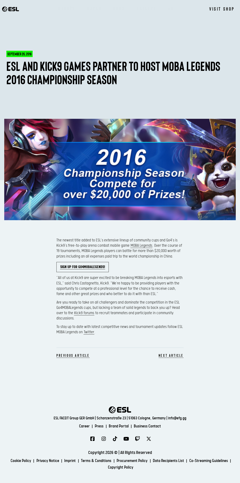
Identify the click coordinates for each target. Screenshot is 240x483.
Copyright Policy (144, 467)
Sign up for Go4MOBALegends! (82, 267)
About (175, 8)
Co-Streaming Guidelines (104, 467)
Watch (94, 8)
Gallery (146, 8)
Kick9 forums (84, 313)
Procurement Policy (156, 461)
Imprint (91, 461)
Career (82, 426)
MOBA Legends (141, 245)
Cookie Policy (39, 461)
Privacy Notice (67, 461)
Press (98, 426)
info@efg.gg (177, 418)
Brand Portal (118, 426)
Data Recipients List (194, 461)
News (119, 8)
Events (67, 8)
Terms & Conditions (118, 461)
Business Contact (149, 426)
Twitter (89, 332)
